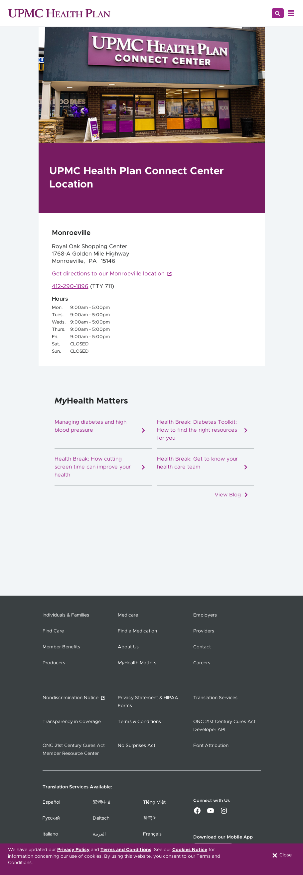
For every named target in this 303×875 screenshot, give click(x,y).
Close (281, 855)
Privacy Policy (73, 849)
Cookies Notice (189, 849)
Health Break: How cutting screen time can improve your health (100, 466)
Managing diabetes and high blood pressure (100, 426)
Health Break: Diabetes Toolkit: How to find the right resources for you (202, 430)
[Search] (278, 13)
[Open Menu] (291, 13)
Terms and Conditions (125, 849)
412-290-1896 (70, 286)
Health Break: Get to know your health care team (202, 463)
